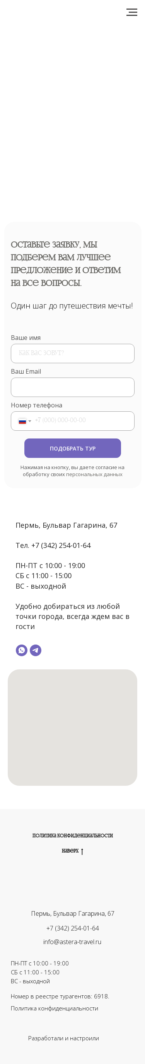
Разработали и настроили (63, 1038)
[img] (108, 1038)
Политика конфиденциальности (72, 836)
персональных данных (94, 474)
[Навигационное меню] (131, 12)
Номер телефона (36, 405)
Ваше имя (26, 337)
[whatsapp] (21, 650)
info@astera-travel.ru (72, 941)
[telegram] (35, 650)
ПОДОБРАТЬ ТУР (73, 448)
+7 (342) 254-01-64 (72, 928)
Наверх (72, 852)
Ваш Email (26, 371)
